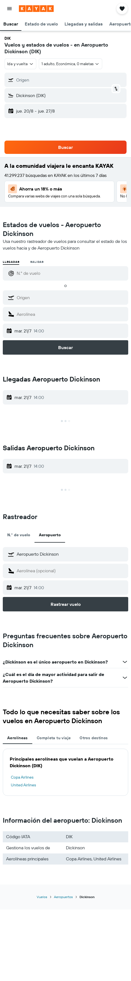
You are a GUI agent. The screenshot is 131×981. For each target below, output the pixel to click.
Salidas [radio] (37, 262)
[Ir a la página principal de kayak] (36, 8)
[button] (9, 8)
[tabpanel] (65, 772)
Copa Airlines (22, 777)
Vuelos (42, 897)
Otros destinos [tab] (94, 737)
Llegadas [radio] (11, 262)
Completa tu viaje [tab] (54, 737)
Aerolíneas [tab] (17, 737)
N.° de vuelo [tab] (18, 534)
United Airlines (23, 784)
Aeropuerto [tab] (50, 534)
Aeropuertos (63, 897)
